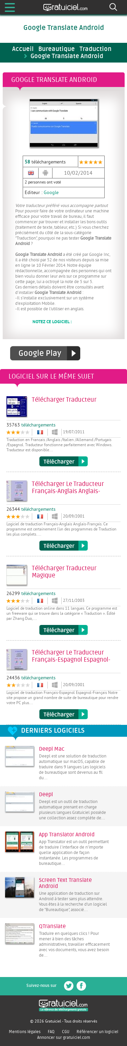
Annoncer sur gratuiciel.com (63, 1037)
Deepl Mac (51, 749)
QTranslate (52, 926)
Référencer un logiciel (97, 1031)
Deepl (46, 794)
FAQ (51, 1031)
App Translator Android (66, 835)
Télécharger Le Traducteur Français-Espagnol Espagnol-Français (63, 714)
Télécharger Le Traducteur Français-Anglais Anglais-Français (63, 546)
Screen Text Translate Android (65, 883)
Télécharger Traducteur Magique (63, 630)
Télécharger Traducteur (63, 461)
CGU (65, 1031)
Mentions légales (25, 1031)
